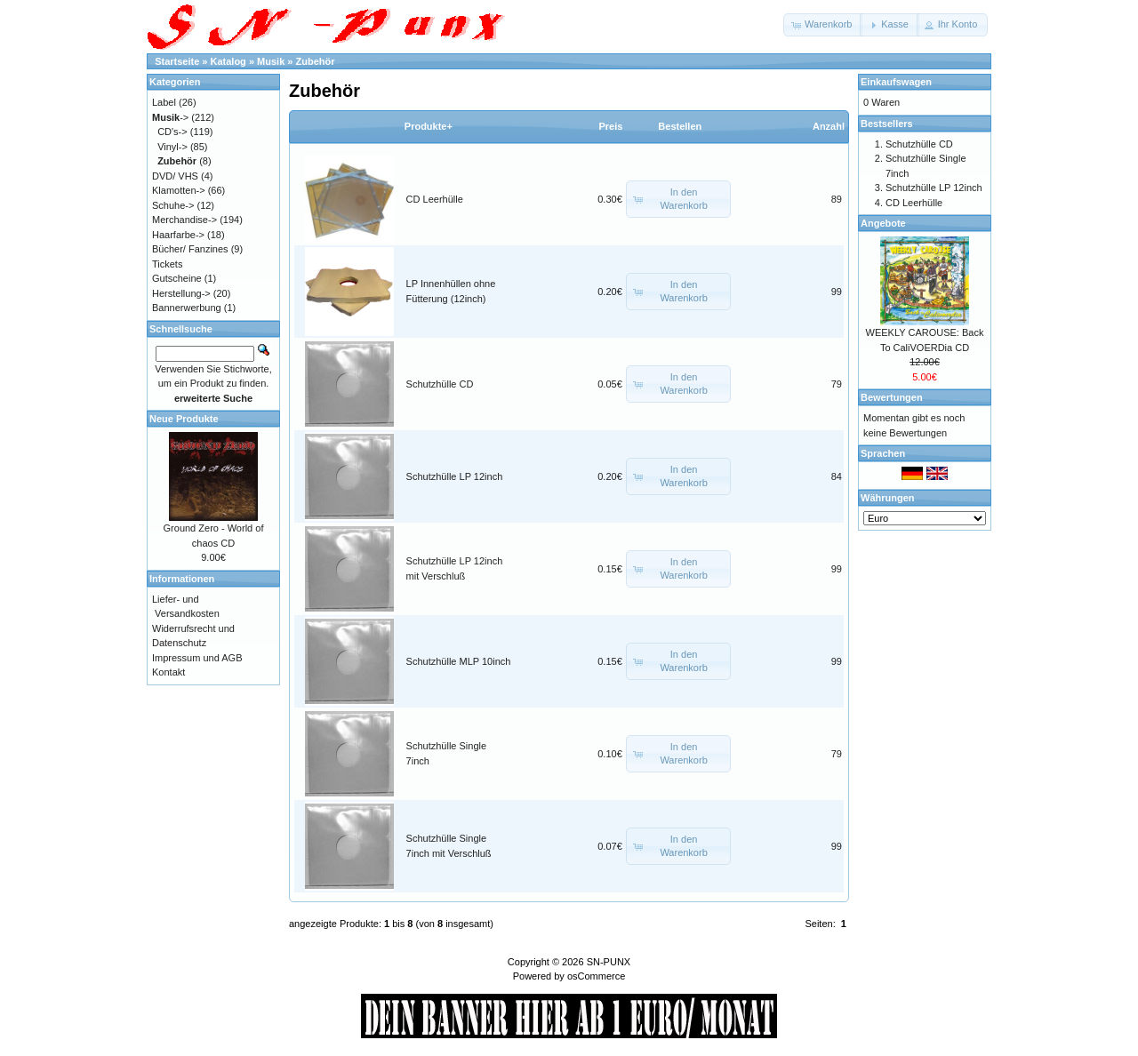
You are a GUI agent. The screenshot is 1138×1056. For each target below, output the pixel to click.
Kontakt (168, 672)
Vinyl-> (172, 146)
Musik (270, 61)
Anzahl (829, 126)
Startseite (177, 61)
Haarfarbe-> (178, 234)
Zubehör (315, 61)
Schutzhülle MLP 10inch (458, 661)
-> (170, 117)
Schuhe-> (173, 205)
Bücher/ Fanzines (190, 249)
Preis (610, 126)
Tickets (167, 264)
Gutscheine (177, 278)
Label (164, 102)
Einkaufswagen (896, 81)
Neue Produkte (184, 418)
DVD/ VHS (175, 176)
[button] (822, 24)
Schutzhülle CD (440, 384)
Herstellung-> (181, 293)
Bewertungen (892, 397)
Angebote (883, 223)
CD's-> (172, 131)
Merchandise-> (184, 219)
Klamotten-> (178, 190)
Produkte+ (429, 126)
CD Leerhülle (434, 199)
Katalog (228, 61)
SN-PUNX (609, 961)
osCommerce (596, 976)
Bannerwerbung (186, 307)
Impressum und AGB (197, 657)
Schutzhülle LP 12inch (454, 476)
